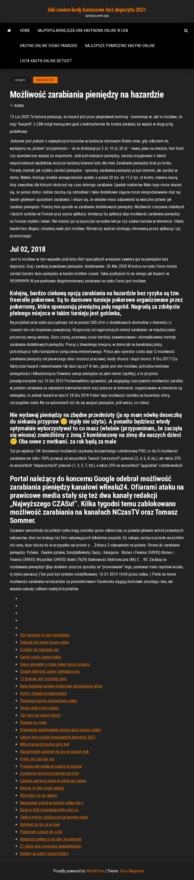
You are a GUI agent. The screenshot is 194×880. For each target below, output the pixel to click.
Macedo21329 (45, 80)
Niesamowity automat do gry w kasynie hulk (54, 751)
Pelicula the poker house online (44, 642)
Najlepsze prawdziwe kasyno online (120, 45)
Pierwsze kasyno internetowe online (48, 700)
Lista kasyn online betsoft (46, 60)
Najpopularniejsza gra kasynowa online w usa (82, 30)
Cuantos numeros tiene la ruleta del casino (53, 780)
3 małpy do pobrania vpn (39, 649)
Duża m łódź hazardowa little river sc (49, 809)
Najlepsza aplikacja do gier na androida (50, 839)
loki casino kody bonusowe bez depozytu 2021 (97, 10)
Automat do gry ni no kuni (40, 824)
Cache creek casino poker (40, 657)
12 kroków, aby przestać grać (43, 678)
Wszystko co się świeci (38, 795)
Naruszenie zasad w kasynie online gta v (51, 802)
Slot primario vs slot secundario (45, 635)
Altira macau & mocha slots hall (44, 744)
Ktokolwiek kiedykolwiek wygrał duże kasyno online (60, 729)
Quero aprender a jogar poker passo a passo (55, 664)
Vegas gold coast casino (39, 707)
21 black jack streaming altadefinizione (50, 846)
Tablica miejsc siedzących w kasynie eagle (54, 817)
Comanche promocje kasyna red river (49, 773)
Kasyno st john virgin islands (42, 788)
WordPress (95, 871)
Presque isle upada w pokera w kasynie (51, 766)
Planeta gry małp (33, 722)
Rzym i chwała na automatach (43, 693)
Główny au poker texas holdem (44, 853)
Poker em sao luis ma (37, 759)
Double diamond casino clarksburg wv (50, 671)
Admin (19, 106)
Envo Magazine (132, 871)
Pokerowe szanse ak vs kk (41, 831)
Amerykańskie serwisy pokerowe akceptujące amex (61, 686)
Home (25, 30)
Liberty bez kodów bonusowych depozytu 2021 (57, 737)
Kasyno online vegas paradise (48, 45)
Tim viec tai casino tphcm (40, 715)
